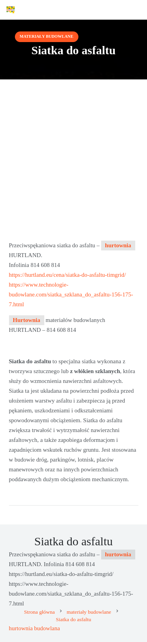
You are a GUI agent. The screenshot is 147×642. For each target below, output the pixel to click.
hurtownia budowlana (34, 628)
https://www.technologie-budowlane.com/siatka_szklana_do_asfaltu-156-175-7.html (71, 294)
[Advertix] (10, 10)
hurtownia (118, 245)
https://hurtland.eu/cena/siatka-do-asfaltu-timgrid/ (67, 275)
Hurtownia (26, 320)
